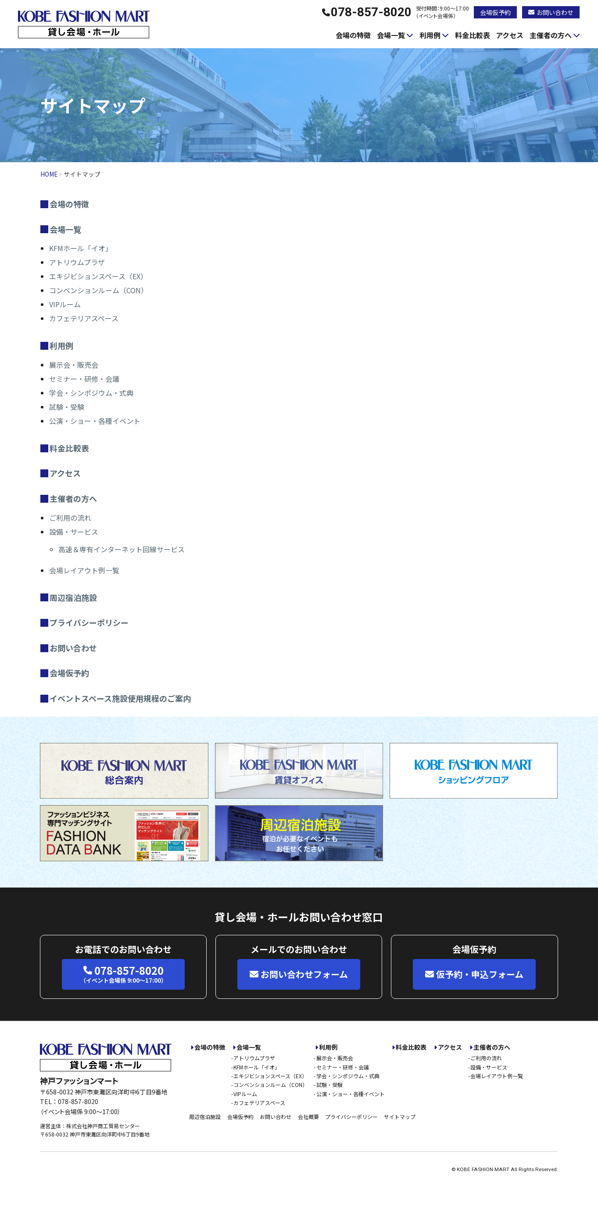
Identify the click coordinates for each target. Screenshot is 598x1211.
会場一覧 (391, 35)
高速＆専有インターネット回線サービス (121, 549)
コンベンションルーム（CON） (98, 290)
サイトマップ (399, 1116)
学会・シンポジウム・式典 (91, 392)
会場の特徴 (353, 35)
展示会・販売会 (73, 364)
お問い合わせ (550, 12)
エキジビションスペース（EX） (98, 276)
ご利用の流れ (70, 517)
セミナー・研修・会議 (84, 378)
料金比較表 (472, 35)
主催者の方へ (551, 35)
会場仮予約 (495, 12)
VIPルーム (65, 304)
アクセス (509, 35)
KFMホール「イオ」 (80, 248)
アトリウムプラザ (77, 262)
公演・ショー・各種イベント (94, 421)
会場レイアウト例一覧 (84, 570)
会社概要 (308, 1116)
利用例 (429, 35)
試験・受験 (66, 406)
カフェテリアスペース (83, 318)
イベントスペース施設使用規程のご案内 (120, 698)
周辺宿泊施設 (73, 597)
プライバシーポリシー (89, 622)
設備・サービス (73, 531)
